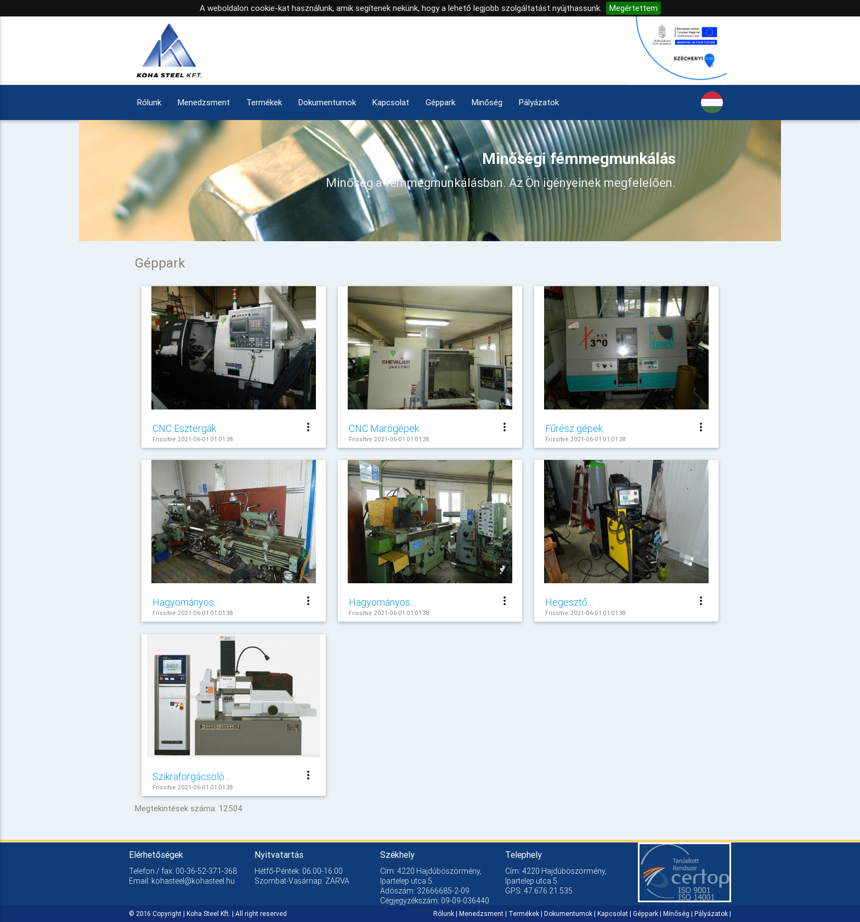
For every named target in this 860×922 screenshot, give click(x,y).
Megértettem (633, 8)
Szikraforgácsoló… (191, 776)
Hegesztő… (569, 602)
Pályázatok (539, 102)
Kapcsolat (390, 102)
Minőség (487, 102)
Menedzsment (204, 102)
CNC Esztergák (184, 428)
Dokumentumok (327, 102)
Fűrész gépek (574, 428)
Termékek (264, 102)
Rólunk (149, 102)
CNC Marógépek (384, 428)
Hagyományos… (186, 602)
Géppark (440, 102)
